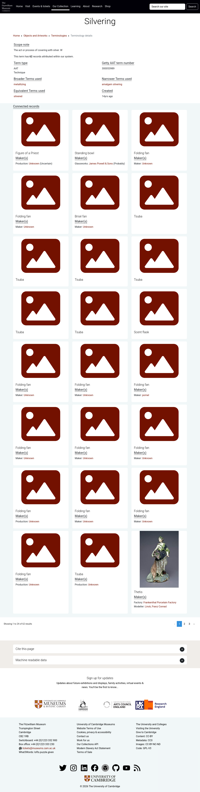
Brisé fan (81, 216)
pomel (145, 395)
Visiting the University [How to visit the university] (148, 728)
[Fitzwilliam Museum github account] (116, 767)
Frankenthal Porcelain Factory (159, 602)
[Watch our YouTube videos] (126, 767)
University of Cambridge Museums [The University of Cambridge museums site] (96, 724)
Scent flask (141, 332)
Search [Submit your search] (192, 6)
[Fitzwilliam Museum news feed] (137, 767)
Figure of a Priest (27, 153)
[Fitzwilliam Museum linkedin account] (95, 767)
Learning (75, 6)
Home (20, 6)
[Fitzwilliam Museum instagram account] (74, 767)
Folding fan (141, 153)
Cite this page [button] (25, 649)
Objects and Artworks (35, 35)
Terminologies (59, 35)
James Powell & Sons (101, 163)
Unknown (34, 163)
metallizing (20, 84)
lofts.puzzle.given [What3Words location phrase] (44, 752)
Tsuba (138, 216)
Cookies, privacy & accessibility (94, 732)
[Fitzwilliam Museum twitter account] (63, 767)
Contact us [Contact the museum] (83, 736)
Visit (27, 6)
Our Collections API (87, 744)
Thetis (138, 592)
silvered (18, 96)
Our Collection (60, 6)
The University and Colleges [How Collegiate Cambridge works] (151, 724)
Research (97, 6)
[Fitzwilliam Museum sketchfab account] (105, 767)
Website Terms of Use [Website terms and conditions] (89, 728)
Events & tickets (41, 6)
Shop (107, 6)
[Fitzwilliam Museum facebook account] (84, 767)
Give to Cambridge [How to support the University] (146, 732)
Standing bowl (84, 153)
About (86, 6)
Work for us (83, 740)
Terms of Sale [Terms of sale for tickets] (84, 752)
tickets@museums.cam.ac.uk (39, 748)
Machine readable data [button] (31, 660)
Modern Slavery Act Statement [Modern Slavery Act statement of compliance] (93, 748)
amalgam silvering (112, 84)
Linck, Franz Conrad (156, 606)
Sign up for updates (100, 678)
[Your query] (167, 7)
